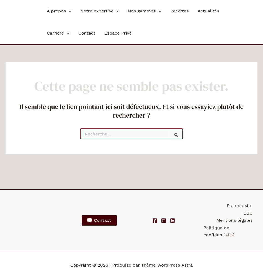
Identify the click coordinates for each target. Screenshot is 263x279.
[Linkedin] (172, 220)
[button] (68, 11)
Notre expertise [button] (99, 11)
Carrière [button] (58, 33)
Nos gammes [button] (144, 11)
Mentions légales (235, 220)
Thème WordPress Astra (167, 265)
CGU (248, 213)
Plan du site (240, 205)
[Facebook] (154, 220)
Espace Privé (118, 33)
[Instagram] (163, 220)
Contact (87, 33)
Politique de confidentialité (218, 231)
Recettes (179, 11)
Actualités (209, 11)
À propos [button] (59, 11)
